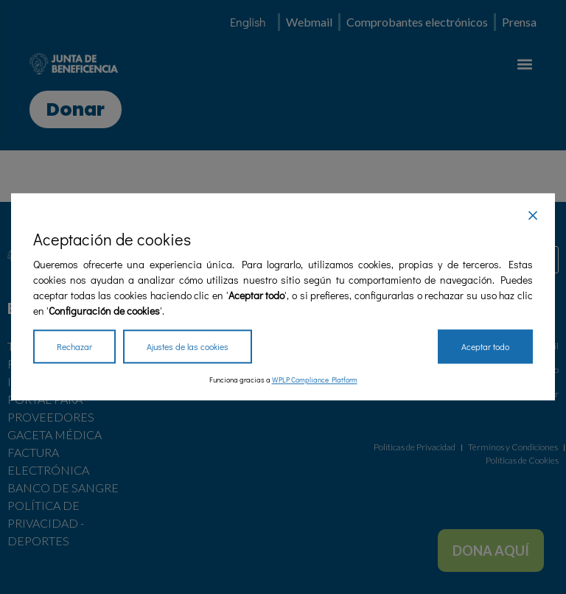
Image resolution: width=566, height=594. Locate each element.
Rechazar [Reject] (74, 347)
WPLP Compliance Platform (314, 380)
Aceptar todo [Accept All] (485, 347)
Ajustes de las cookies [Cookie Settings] (187, 347)
